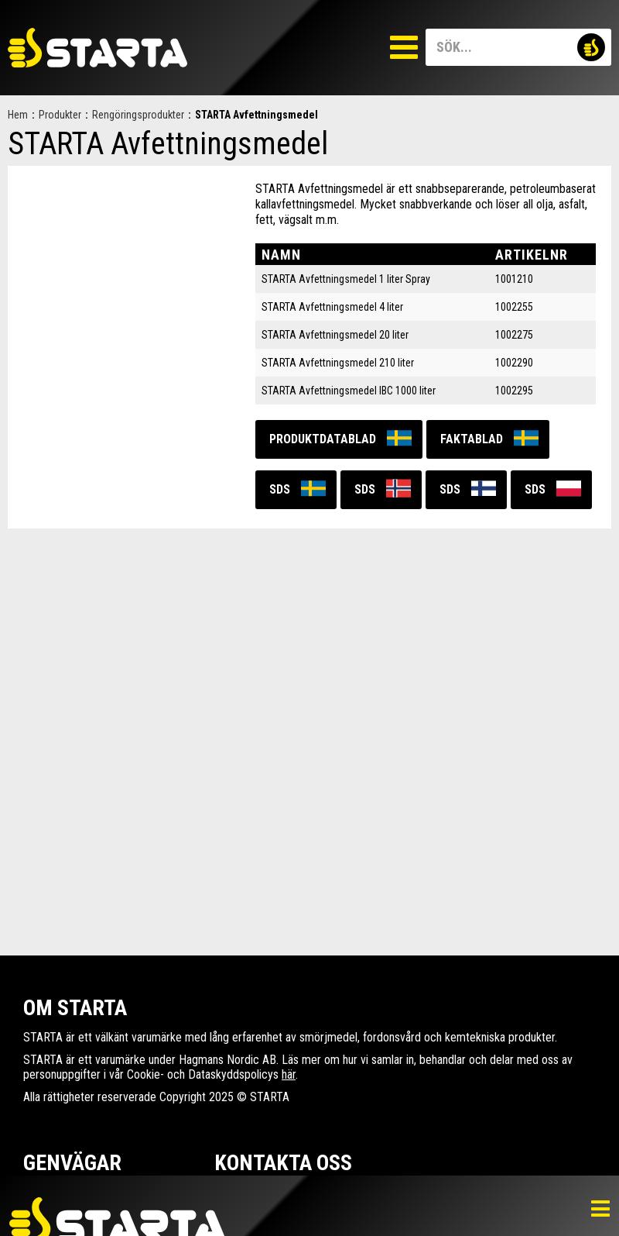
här (289, 1074)
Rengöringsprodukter (138, 114)
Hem (18, 114)
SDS (279, 489)
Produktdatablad (322, 439)
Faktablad (471, 439)
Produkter (60, 114)
